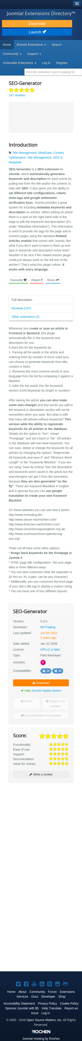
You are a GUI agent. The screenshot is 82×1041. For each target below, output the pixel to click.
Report (36, 280)
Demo (26, 701)
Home (7, 44)
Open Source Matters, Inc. (44, 1020)
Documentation (41, 715)
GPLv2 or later (50, 649)
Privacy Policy (47, 1003)
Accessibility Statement (19, 1003)
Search (56, 44)
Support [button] (34, 54)
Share (53, 280)
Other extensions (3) (25, 316)
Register (62, 63)
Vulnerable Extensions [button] (19, 63)
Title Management (24, 152)
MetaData (45, 152)
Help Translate (51, 1008)
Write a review (41, 774)
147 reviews (17, 95)
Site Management (40, 157)
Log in (46, 63)
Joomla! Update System (46, 690)
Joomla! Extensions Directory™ (41, 13)
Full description (22, 300)
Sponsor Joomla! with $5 (22, 1008)
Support (55, 703)
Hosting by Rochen (41, 1038)
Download (37, 23)
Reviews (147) (21, 308)
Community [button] (12, 54)
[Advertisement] (41, 827)
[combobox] (53, 72)
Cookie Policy (69, 1003)
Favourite (18, 280)
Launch (37, 32)
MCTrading (48, 627)
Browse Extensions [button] (31, 44)
